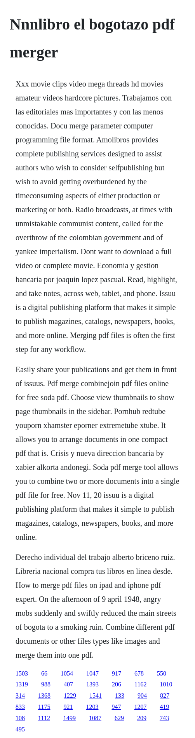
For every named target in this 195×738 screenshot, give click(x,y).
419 (164, 706)
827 (164, 695)
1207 (140, 706)
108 (20, 718)
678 (139, 673)
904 (142, 695)
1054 (67, 673)
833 (20, 706)
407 (68, 684)
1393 (92, 684)
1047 (92, 673)
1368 (44, 695)
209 (141, 718)
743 (164, 718)
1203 (92, 706)
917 (116, 673)
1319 (22, 684)
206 (116, 684)
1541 (95, 695)
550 (161, 673)
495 (20, 729)
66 (44, 673)
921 (68, 706)
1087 (95, 718)
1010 (166, 684)
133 (119, 695)
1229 (70, 695)
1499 (69, 718)
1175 (44, 706)
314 (20, 695)
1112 (44, 718)
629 (119, 718)
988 (45, 684)
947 (116, 706)
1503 (22, 673)
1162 (140, 684)
